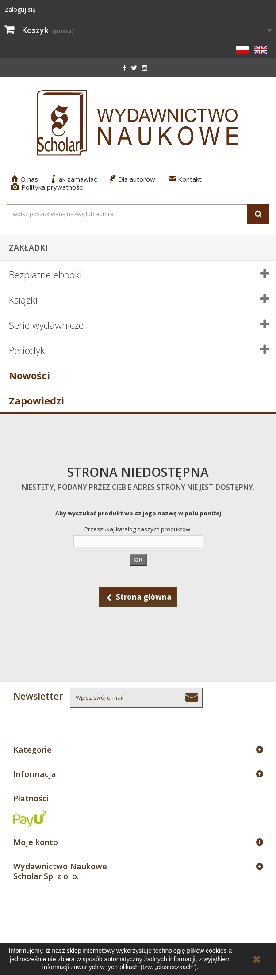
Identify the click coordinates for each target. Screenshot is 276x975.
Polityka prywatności (47, 187)
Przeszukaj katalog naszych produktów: (138, 529)
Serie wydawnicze (46, 324)
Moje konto (35, 842)
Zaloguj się (20, 9)
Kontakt (185, 179)
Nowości (29, 375)
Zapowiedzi (36, 400)
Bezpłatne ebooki (45, 274)
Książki (23, 299)
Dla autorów (132, 179)
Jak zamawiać (74, 179)
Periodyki (28, 350)
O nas (24, 179)
